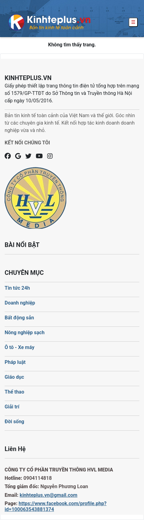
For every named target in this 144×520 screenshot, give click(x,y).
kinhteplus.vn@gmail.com (48, 495)
